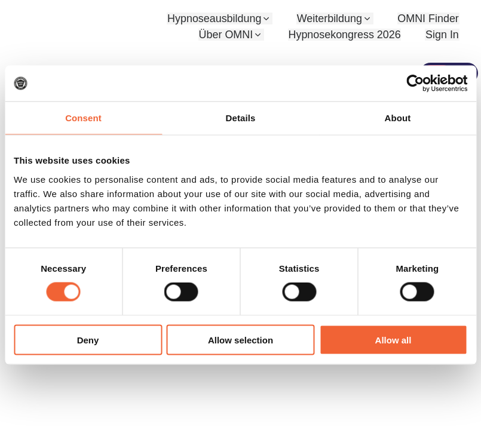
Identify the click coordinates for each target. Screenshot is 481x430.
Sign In (442, 35)
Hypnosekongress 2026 (345, 35)
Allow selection (240, 339)
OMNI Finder (428, 18)
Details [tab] (241, 118)
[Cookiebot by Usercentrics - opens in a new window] (415, 84)
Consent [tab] (83, 118)
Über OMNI (227, 35)
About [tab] (398, 118)
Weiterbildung (330, 18)
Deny (88, 339)
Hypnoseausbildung (215, 18)
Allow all (393, 339)
